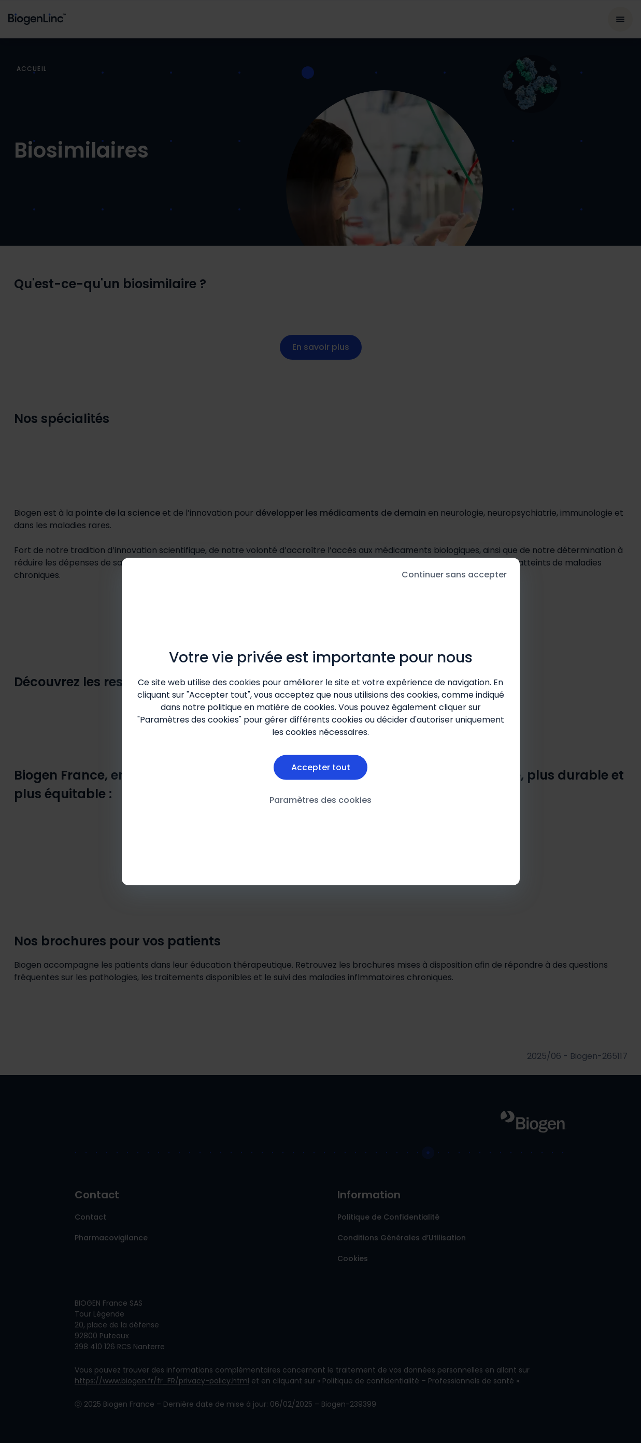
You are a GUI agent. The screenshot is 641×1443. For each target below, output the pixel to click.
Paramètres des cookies (320, 800)
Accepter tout (320, 767)
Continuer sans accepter (454, 575)
